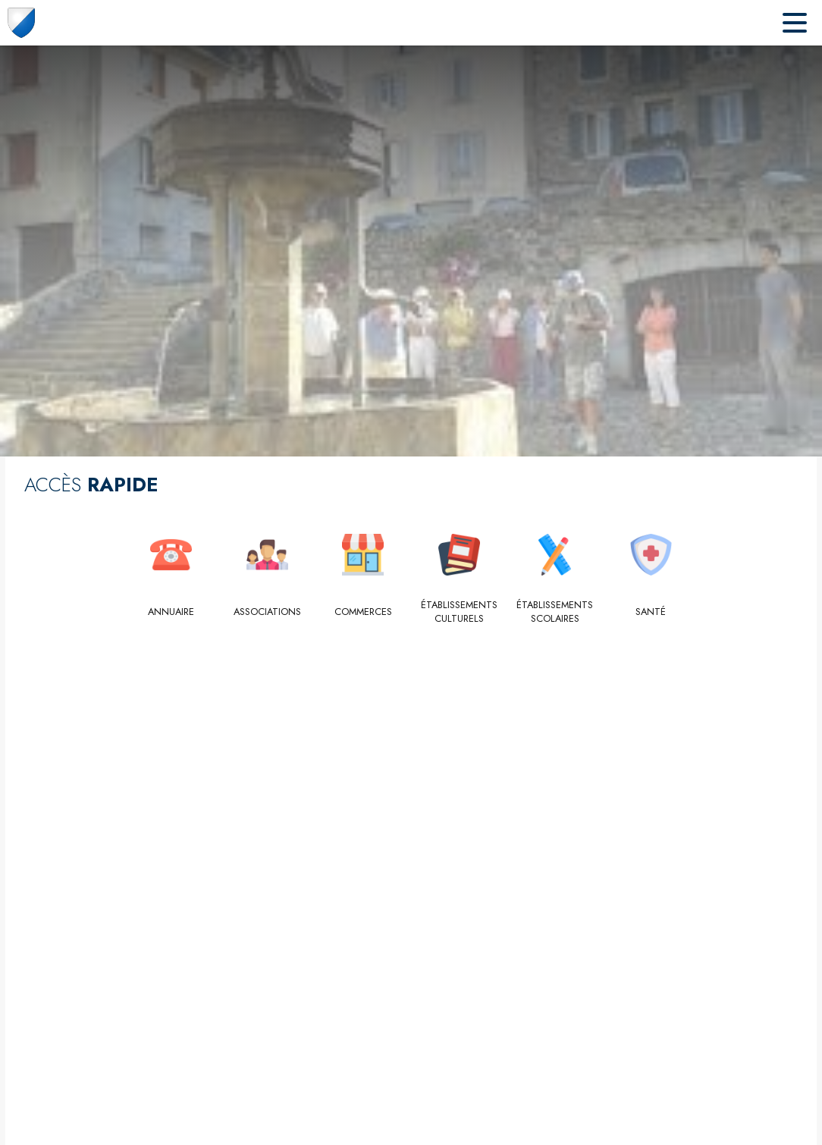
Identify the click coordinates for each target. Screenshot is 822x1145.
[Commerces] (363, 612)
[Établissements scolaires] (555, 612)
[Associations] (267, 612)
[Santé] (651, 612)
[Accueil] (21, 23)
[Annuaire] (171, 612)
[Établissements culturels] (459, 612)
